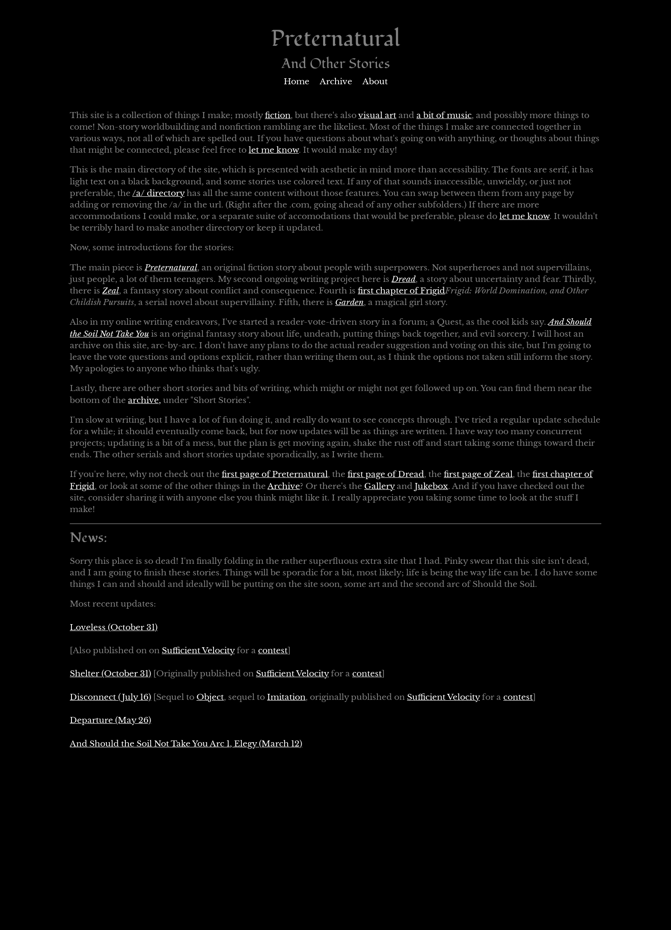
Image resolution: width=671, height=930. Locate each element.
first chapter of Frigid (401, 291)
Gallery (379, 486)
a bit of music (444, 115)
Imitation (286, 697)
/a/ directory (158, 193)
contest (273, 650)
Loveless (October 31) (113, 627)
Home (296, 81)
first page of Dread (385, 474)
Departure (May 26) (110, 720)
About (375, 81)
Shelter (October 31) (110, 673)
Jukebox (431, 486)
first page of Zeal (478, 474)
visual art (377, 115)
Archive (336, 81)
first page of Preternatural (275, 474)
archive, (144, 400)
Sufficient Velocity (198, 650)
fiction (278, 115)
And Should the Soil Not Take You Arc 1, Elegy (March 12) (186, 744)
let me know (274, 150)
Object (210, 697)
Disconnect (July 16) (110, 697)
